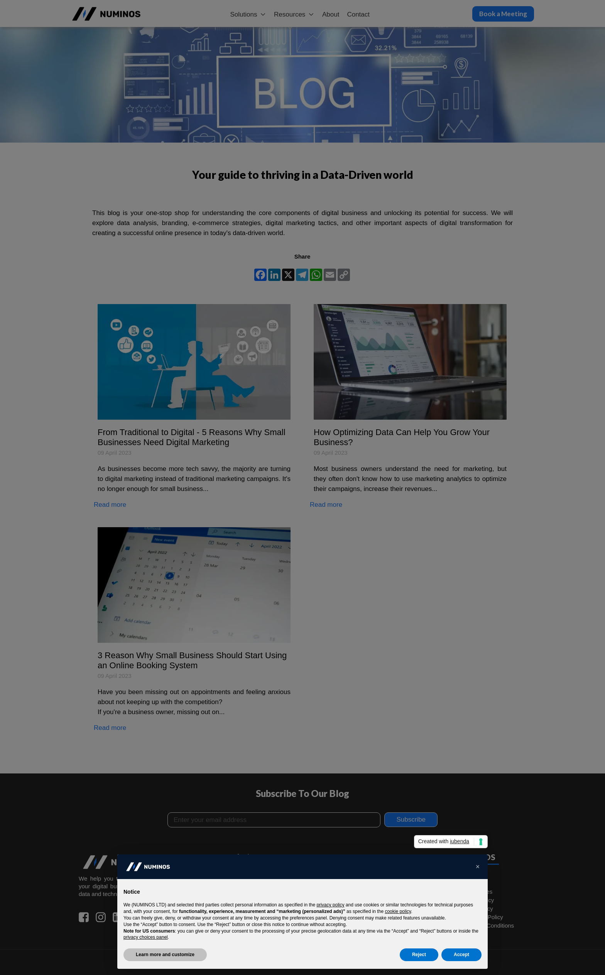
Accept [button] (461, 954)
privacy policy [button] (330, 905)
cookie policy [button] (398, 911)
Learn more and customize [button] (165, 954)
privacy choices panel (145, 937)
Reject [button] (419, 954)
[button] (477, 867)
